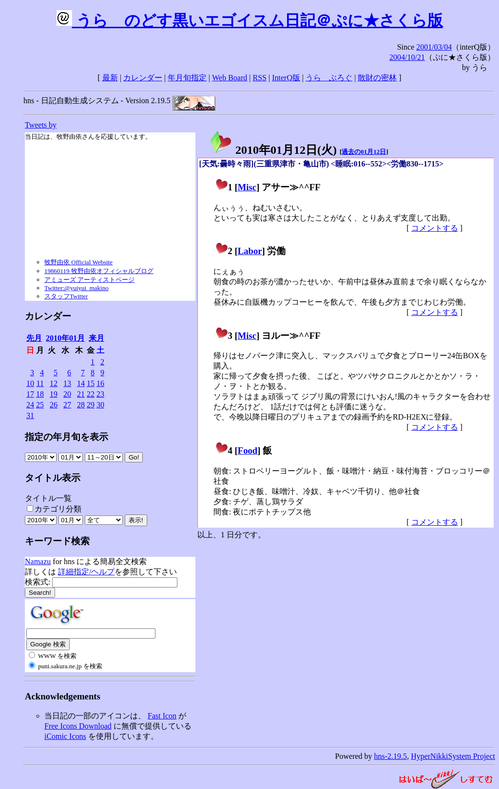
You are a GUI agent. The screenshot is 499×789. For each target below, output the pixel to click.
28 (81, 405)
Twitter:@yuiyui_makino (76, 288)
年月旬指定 (187, 77)
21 (81, 394)
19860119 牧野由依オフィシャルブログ (99, 271)
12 (54, 383)
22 (91, 394)
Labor (250, 251)
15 (91, 383)
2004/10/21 (407, 57)
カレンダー (142, 77)
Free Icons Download (78, 726)
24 (30, 405)
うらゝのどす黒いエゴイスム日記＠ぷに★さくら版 (250, 20)
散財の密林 (377, 77)
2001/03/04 (434, 47)
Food (248, 450)
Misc (247, 187)
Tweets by (41, 125)
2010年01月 (65, 338)
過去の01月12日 (364, 151)
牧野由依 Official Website (78, 262)
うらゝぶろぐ (329, 77)
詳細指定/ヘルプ (86, 572)
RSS (260, 77)
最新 (110, 77)
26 (54, 405)
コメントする (434, 228)
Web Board (229, 77)
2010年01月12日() (273, 150)
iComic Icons (65, 736)
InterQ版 (286, 77)
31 (30, 415)
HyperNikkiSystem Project (453, 756)
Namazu (38, 561)
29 (91, 405)
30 (100, 405)
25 (40, 405)
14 (81, 383)
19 (54, 394)
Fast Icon (162, 716)
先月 (34, 338)
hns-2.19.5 (390, 756)
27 (67, 405)
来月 (96, 338)
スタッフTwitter (66, 296)
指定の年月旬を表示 (66, 437)
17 (30, 394)
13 (67, 383)
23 (100, 394)
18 (40, 394)
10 (30, 383)
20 (67, 394)
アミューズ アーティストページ (89, 279)
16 (100, 383)
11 (40, 383)
